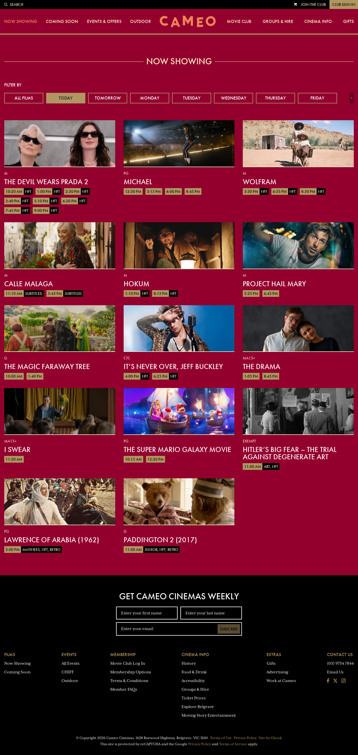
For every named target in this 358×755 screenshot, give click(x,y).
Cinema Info (318, 21)
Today (66, 98)
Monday (149, 98)
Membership (123, 654)
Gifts (348, 21)
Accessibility (193, 680)
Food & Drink (194, 672)
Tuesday (192, 98)
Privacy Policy (245, 738)
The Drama (261, 366)
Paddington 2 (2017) (160, 540)
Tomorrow (108, 98)
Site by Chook (270, 738)
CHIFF (68, 672)
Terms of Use (221, 738)
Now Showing (20, 21)
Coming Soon (62, 21)
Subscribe (229, 628)
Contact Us (340, 654)
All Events (70, 663)
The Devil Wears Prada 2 (46, 181)
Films (9, 654)
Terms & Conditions (129, 680)
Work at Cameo (281, 680)
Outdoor (140, 21)
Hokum (136, 283)
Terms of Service (233, 744)
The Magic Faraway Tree (47, 366)
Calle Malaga (28, 283)
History (189, 663)
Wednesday (233, 98)
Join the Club (313, 4)
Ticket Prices (194, 698)
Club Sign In (343, 4)
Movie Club (239, 21)
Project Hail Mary (274, 283)
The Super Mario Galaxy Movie (177, 449)
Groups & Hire (278, 21)
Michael (138, 181)
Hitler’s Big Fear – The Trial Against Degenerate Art (289, 453)
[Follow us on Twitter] (335, 681)
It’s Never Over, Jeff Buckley (173, 366)
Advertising (277, 672)
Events (69, 654)
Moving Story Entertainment (209, 715)
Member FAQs (123, 689)
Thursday (275, 98)
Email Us (335, 672)
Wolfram (259, 181)
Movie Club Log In (127, 663)
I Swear (17, 449)
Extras (274, 654)
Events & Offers (104, 21)
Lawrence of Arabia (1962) (51, 540)
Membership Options (130, 672)
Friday (317, 98)
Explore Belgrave (198, 706)
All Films (24, 98)
